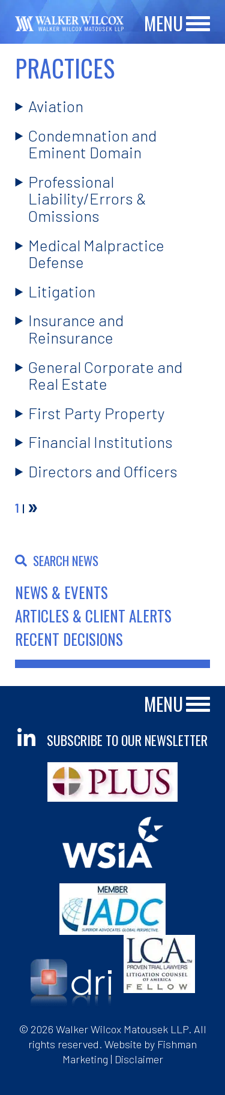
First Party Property (96, 413)
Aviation (55, 106)
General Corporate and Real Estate (105, 375)
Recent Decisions (69, 639)
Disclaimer (139, 1059)
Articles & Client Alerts (93, 615)
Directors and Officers (103, 471)
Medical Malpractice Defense (96, 254)
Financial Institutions (100, 441)
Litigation (61, 291)
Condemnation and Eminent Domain (92, 144)
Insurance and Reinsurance (76, 329)
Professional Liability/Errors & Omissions (87, 198)
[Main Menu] (198, 24)
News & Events (61, 592)
